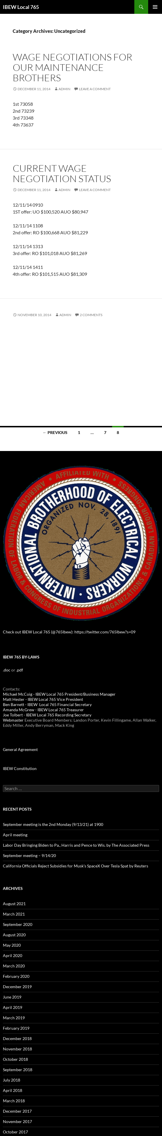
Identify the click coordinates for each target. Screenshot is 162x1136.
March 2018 (14, 1100)
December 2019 (17, 986)
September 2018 (17, 1069)
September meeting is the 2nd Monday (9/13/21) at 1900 (53, 824)
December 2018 (17, 1038)
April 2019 (12, 1007)
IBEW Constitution (20, 768)
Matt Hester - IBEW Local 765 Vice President (43, 699)
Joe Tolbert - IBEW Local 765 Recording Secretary (47, 714)
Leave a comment (95, 89)
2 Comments (91, 315)
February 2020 (16, 976)
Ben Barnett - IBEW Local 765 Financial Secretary (47, 704)
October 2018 (15, 1059)
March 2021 (14, 914)
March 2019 (14, 1017)
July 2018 (11, 1079)
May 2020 (12, 945)
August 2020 (14, 934)
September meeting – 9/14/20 (29, 855)
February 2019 (16, 1028)
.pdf (19, 669)
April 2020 (12, 955)
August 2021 (14, 903)
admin (64, 89)
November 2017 (17, 1121)
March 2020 (14, 965)
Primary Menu (155, 7)
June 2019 (12, 997)
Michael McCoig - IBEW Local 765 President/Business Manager (59, 694)
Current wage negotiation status (62, 173)
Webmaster (13, 720)
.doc (6, 669)
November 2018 (17, 1048)
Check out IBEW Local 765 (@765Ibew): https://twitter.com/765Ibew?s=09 (69, 631)
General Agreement (20, 749)
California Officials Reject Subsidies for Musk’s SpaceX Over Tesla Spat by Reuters (75, 865)
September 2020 (17, 924)
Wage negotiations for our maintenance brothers (72, 67)
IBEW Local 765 (21, 7)
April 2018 (12, 1090)
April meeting (15, 834)
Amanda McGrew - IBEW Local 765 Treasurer (43, 709)
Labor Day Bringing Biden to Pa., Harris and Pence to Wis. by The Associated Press (76, 845)
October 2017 (15, 1131)
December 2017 (17, 1111)
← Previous (55, 432)
